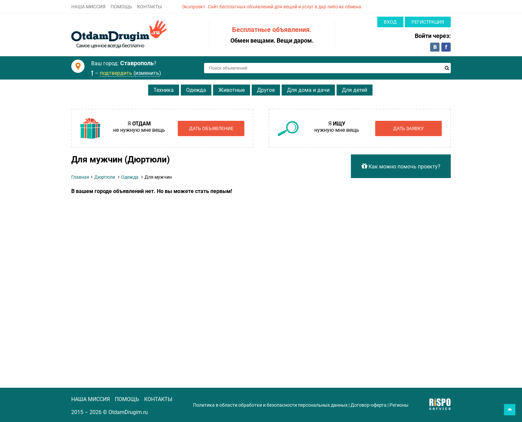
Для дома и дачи (308, 90)
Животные (231, 90)
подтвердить (116, 73)
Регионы (399, 405)
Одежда (196, 90)
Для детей (354, 90)
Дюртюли (104, 177)
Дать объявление (211, 128)
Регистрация (427, 22)
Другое (266, 90)
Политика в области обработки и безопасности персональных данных (270, 405)
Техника (163, 90)
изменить (147, 73)
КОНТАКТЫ (149, 6)
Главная (80, 177)
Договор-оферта (369, 405)
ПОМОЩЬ (121, 6)
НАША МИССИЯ (88, 6)
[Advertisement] (206, 244)
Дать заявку (408, 128)
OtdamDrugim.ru (128, 412)
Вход (390, 22)
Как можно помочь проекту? (401, 166)
